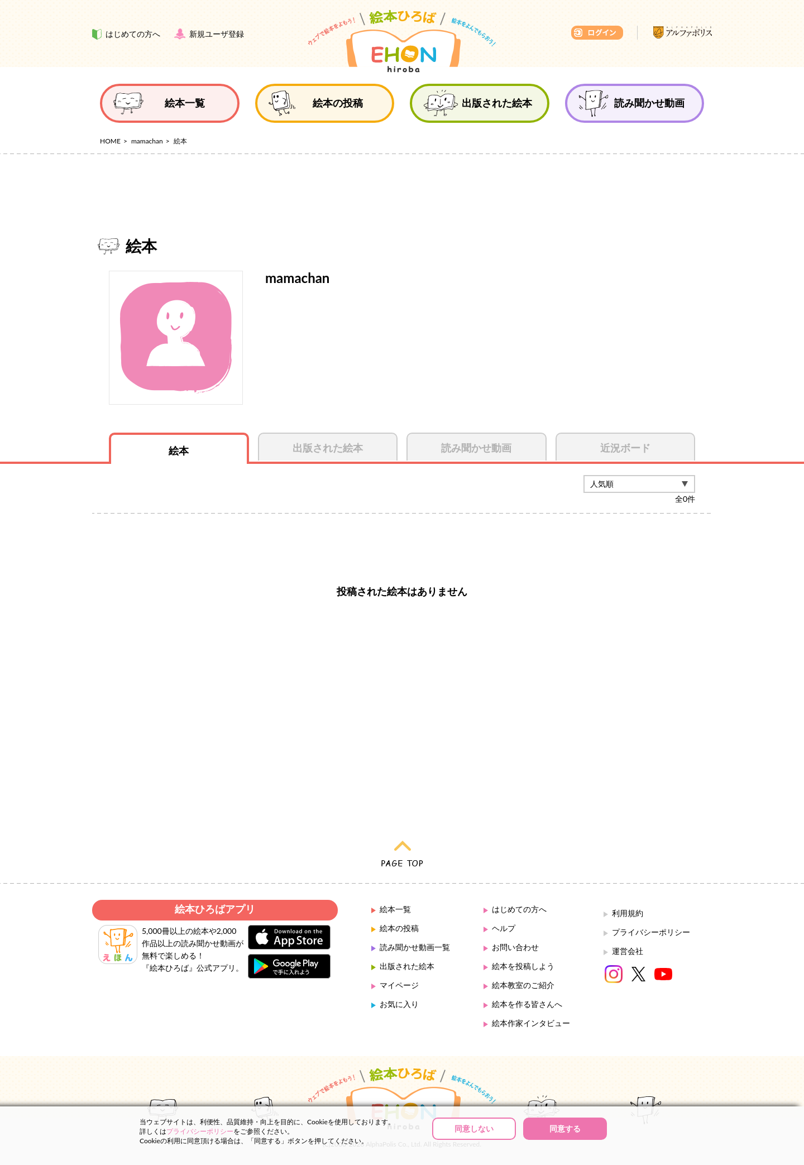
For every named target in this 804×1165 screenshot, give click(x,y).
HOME (110, 141)
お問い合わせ (515, 947)
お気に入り (399, 1004)
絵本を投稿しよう (523, 966)
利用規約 (627, 913)
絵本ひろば (402, 41)
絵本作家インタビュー (531, 1023)
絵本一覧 (395, 909)
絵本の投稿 (399, 928)
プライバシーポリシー (651, 932)
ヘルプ (503, 928)
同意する (565, 1128)
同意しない (474, 1128)
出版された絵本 (407, 966)
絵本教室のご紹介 (523, 985)
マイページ (399, 985)
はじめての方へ (519, 909)
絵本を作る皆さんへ (527, 1004)
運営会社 (627, 951)
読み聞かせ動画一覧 (415, 947)
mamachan (147, 141)
